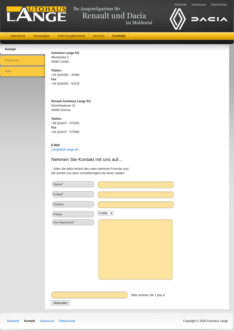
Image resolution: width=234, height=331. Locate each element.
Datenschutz (219, 4)
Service (99, 36)
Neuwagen (41, 36)
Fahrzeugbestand (71, 36)
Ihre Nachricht (63, 222)
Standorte (17, 36)
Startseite (180, 4)
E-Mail (60, 194)
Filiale (58, 214)
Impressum (199, 4)
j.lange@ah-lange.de (64, 149)
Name (60, 184)
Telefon (59, 204)
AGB (8, 71)
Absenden (60, 303)
